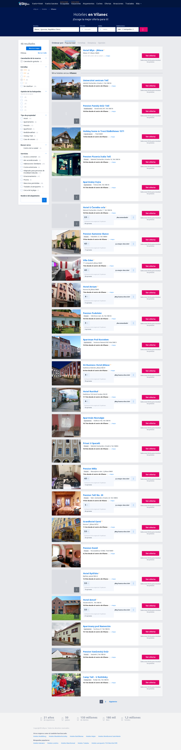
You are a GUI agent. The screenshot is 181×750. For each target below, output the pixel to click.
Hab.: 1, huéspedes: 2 (125, 29)
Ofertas (108, 3)
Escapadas (64, 3)
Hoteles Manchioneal (68, 743)
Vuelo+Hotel (37, 3)
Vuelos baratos (51, 3)
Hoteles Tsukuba (83, 743)
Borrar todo (42, 53)
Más (138, 3)
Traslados (129, 3)
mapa (107, 56)
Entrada (82, 26)
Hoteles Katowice (39, 743)
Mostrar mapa (33, 48)
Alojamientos (88, 3)
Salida (100, 26)
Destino (35, 26)
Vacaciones (76, 3)
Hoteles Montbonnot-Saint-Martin (109, 736)
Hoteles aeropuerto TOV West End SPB (104, 743)
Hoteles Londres (52, 743)
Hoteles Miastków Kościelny (58, 736)
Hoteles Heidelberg (39, 736)
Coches (99, 3)
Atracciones (118, 3)
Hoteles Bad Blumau (76, 736)
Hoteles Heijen (91, 736)
